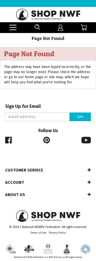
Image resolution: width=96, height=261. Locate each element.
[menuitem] (60, 28)
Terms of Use (38, 232)
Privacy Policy (57, 232)
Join (80, 117)
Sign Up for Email (23, 106)
